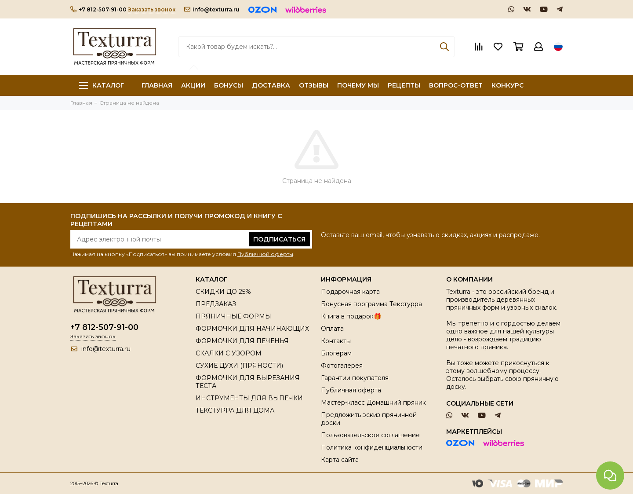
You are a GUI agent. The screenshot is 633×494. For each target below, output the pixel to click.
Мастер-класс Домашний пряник (373, 402)
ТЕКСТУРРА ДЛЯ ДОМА (235, 410)
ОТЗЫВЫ (313, 85)
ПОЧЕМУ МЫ (358, 85)
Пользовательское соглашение (370, 435)
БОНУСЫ (228, 85)
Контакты (336, 341)
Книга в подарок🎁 (351, 316)
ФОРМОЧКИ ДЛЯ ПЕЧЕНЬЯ (242, 341)
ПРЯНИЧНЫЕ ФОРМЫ (233, 316)
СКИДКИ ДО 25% (223, 292)
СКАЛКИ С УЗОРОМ (229, 353)
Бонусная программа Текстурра (371, 304)
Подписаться (279, 239)
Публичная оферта (351, 390)
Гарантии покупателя (355, 378)
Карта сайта (340, 460)
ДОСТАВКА (271, 85)
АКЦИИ (193, 85)
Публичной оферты (265, 254)
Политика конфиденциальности (371, 447)
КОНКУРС (507, 85)
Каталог (101, 85)
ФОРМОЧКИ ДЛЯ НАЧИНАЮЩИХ (252, 329)
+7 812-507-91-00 (98, 9)
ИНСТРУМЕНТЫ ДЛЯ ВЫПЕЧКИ (249, 398)
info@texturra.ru (212, 9)
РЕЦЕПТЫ (404, 85)
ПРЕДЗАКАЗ (216, 304)
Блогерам (336, 353)
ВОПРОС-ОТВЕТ (456, 85)
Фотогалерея (342, 366)
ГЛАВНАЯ (157, 85)
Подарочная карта (350, 292)
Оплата (332, 329)
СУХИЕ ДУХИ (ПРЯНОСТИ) (239, 366)
